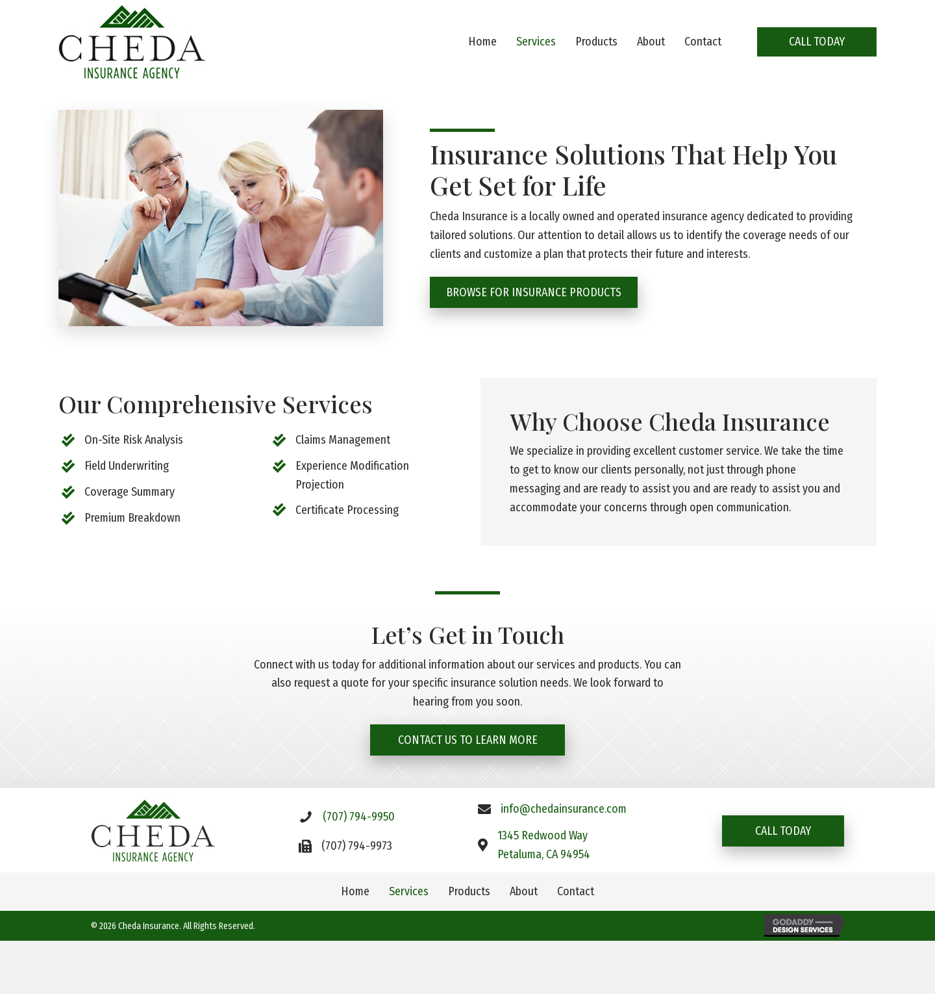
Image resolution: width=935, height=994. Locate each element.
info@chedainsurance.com (564, 809)
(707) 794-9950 (359, 816)
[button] (817, 42)
